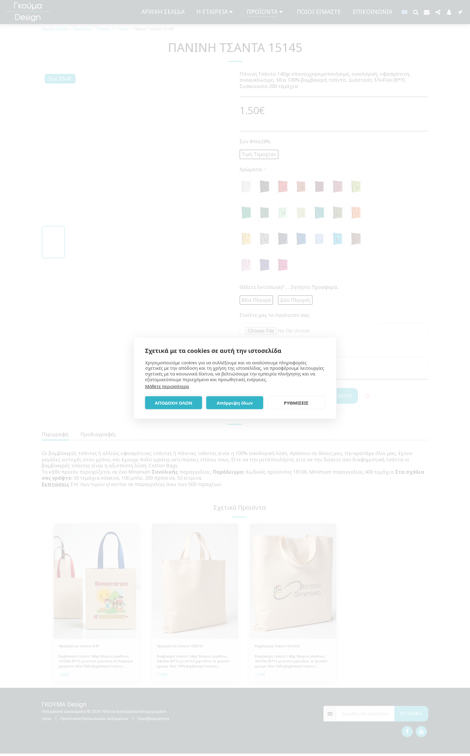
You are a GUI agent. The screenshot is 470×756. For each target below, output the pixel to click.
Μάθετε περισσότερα (167, 386)
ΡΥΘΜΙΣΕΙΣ (296, 403)
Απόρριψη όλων (235, 403)
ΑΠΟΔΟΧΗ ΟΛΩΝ (173, 403)
